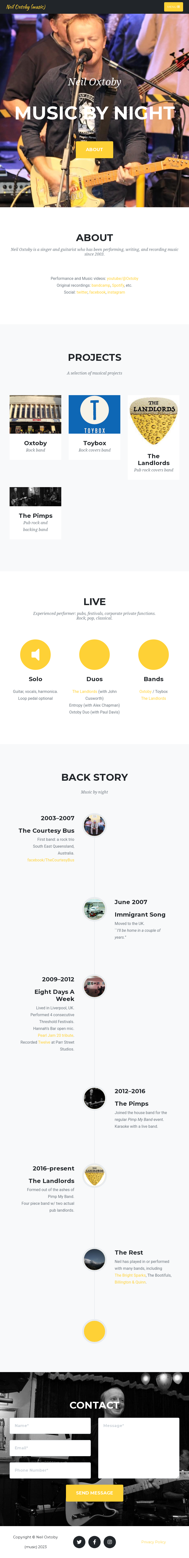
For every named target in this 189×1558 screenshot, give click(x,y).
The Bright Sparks (130, 1275)
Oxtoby (145, 691)
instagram (116, 292)
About (94, 149)
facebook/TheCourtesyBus (50, 860)
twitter (82, 292)
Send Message (94, 1493)
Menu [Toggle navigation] (173, 7)
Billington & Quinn (130, 1282)
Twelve (44, 1042)
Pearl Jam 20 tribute (55, 1035)
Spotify (118, 285)
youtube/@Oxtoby (123, 278)
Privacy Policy (153, 1542)
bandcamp (101, 285)
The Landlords (84, 691)
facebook (97, 292)
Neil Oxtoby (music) (25, 6)
